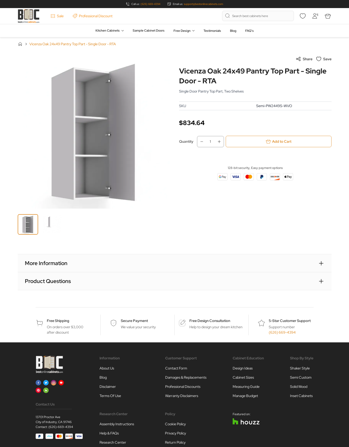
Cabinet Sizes (243, 377)
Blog (233, 31)
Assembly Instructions (117, 424)
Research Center (113, 442)
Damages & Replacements (185, 377)
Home (20, 43)
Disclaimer (108, 386)
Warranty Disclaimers (181, 395)
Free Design (182, 31)
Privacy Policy (175, 433)
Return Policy (175, 442)
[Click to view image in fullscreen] (94, 132)
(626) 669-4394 (150, 4)
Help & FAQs (109, 433)
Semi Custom (301, 377)
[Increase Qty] (220, 141)
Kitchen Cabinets (107, 30)
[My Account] (315, 15)
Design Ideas (243, 368)
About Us (107, 368)
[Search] (227, 15)
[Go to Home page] (28, 16)
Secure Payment (134, 320)
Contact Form (176, 368)
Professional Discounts (182, 386)
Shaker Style (300, 368)
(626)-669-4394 (60, 427)
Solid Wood (298, 386)
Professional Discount (93, 16)
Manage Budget (245, 395)
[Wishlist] (302, 15)
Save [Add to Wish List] (324, 59)
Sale (57, 16)
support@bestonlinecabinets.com (203, 4)
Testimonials (212, 31)
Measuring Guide (246, 386)
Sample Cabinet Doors (149, 30)
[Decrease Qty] (200, 141)
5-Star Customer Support (290, 320)
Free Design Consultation (209, 320)
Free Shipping (58, 320)
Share (304, 59)
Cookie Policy (175, 424)
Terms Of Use (110, 395)
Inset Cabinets (301, 395)
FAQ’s (249, 31)
